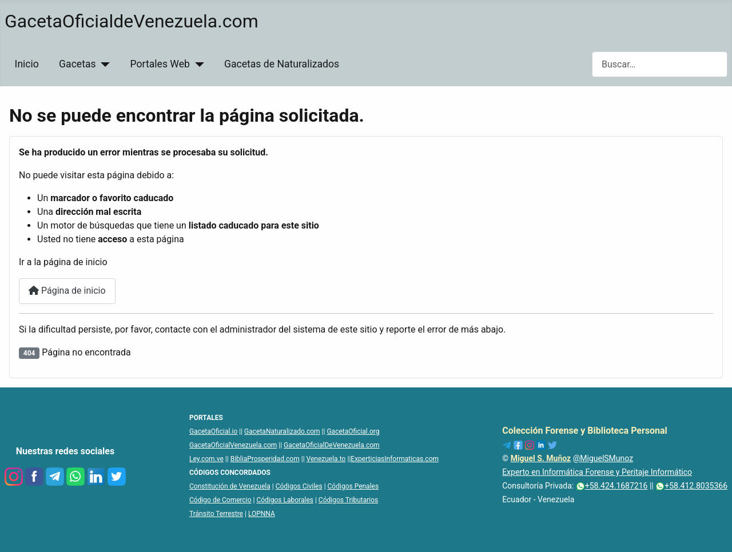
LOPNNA (261, 514)
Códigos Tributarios (348, 500)
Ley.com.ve (206, 459)
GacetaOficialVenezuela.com (233, 445)
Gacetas (77, 64)
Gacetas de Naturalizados (281, 64)
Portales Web (160, 64)
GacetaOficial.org (353, 431)
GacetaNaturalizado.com (282, 431)
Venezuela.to (326, 459)
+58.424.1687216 (612, 485)
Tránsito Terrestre (216, 514)
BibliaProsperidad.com (265, 459)
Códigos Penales (353, 486)
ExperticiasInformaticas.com (395, 459)
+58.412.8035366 (691, 485)
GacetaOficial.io (213, 431)
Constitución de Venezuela (229, 486)
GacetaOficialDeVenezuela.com (332, 445)
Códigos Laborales (284, 500)
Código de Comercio (220, 500)
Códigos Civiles (299, 486)
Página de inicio (67, 290)
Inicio (27, 64)
